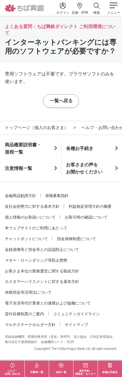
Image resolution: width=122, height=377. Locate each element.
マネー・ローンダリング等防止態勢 (36, 260)
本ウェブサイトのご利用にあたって (36, 228)
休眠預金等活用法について (28, 292)
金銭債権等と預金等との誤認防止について (42, 249)
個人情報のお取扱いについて (30, 217)
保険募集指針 (57, 195)
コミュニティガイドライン (76, 314)
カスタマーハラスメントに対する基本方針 (42, 281)
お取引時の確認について (86, 217)
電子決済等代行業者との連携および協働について (48, 303)
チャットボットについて (26, 239)
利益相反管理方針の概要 (90, 206)
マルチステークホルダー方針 (30, 324)
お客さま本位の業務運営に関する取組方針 (42, 271)
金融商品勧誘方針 (20, 195)
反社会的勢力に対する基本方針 (32, 206)
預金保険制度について (76, 239)
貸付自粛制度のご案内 (24, 314)
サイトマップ (76, 324)
